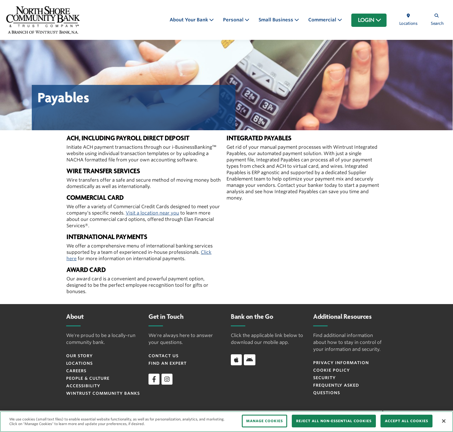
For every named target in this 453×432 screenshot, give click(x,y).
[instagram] (166, 379)
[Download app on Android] (249, 359)
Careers (76, 370)
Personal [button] (234, 20)
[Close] (443, 421)
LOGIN (369, 20)
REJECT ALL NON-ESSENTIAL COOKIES (334, 421)
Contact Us (163, 355)
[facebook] (153, 379)
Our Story (79, 355)
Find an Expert (167, 363)
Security (324, 377)
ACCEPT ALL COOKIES (406, 421)
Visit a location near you (152, 213)
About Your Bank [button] (189, 20)
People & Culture (87, 378)
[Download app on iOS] (236, 359)
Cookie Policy (331, 370)
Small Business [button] (276, 20)
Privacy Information (341, 362)
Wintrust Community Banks (103, 393)
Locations (79, 363)
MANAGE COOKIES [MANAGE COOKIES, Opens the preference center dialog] (264, 421)
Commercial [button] (322, 20)
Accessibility (83, 385)
